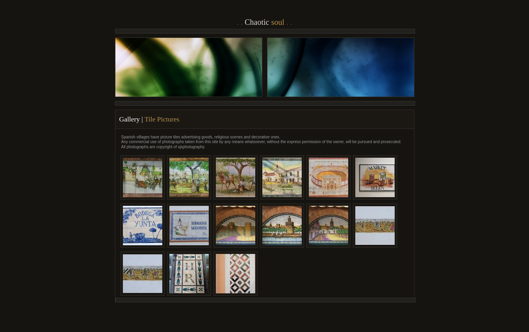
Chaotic (264, 22)
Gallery (129, 119)
